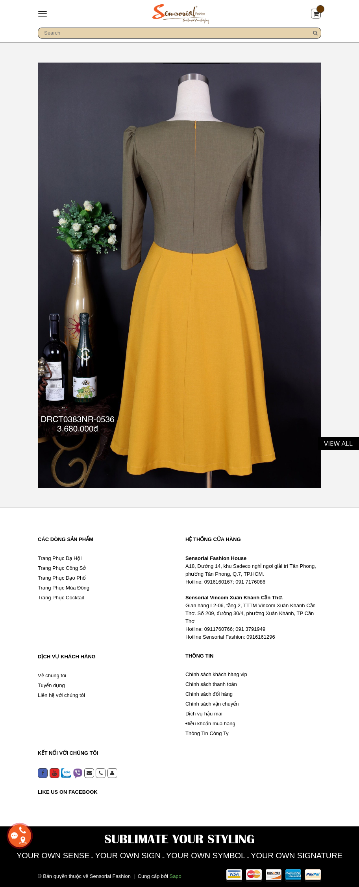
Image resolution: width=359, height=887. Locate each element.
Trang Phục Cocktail (61, 598)
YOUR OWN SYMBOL (205, 855)
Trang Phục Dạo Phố (62, 578)
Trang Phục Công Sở (62, 568)
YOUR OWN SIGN (128, 855)
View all (338, 443)
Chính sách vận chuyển (212, 704)
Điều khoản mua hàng (210, 723)
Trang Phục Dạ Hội (59, 558)
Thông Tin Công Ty (207, 733)
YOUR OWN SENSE (53, 855)
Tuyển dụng (51, 685)
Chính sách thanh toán (211, 684)
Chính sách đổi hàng (209, 694)
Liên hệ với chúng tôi (61, 695)
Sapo (175, 876)
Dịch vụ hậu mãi (203, 714)
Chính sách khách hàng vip (216, 674)
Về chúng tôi (52, 675)
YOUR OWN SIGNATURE (296, 855)
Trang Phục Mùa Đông (63, 588)
